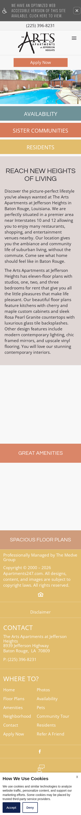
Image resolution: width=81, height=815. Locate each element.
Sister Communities (40, 130)
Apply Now (40, 62)
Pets (41, 707)
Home (9, 690)
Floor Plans (13, 698)
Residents (40, 147)
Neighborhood (17, 716)
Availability (40, 113)
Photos (43, 690)
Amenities (13, 707)
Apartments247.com (23, 573)
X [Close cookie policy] (77, 777)
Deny (30, 807)
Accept (11, 807)
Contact (10, 725)
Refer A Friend (50, 734)
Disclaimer (40, 612)
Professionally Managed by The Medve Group (40, 557)
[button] (76, 10)
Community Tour (53, 716)
